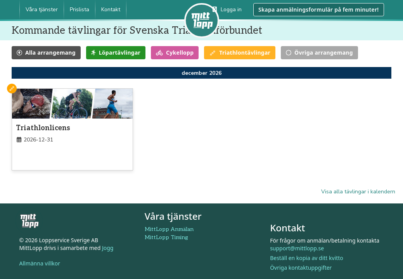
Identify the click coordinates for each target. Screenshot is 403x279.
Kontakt (110, 9)
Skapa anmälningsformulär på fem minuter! (318, 9)
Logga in (227, 9)
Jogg (108, 247)
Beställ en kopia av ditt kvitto (306, 258)
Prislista (79, 9)
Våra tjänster (42, 9)
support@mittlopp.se (297, 248)
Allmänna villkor (40, 263)
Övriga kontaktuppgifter (301, 267)
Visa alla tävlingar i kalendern (358, 191)
